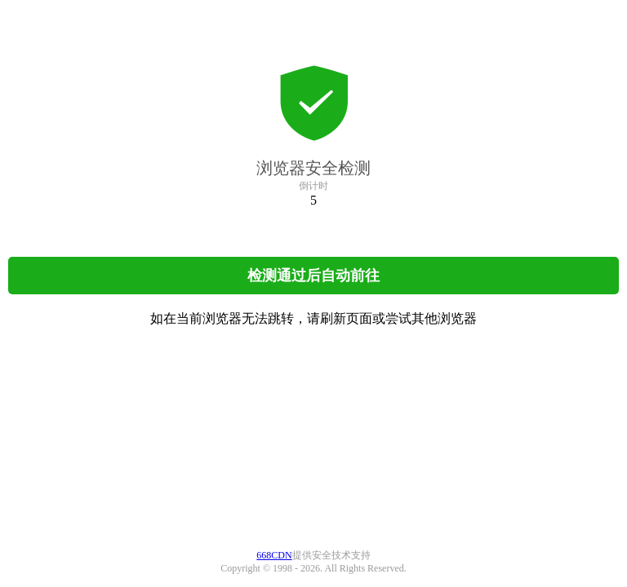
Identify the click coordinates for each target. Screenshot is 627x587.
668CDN (273, 555)
